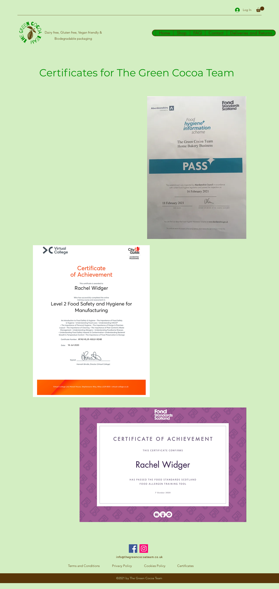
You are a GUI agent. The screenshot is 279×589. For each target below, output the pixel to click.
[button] (260, 9)
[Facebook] (133, 548)
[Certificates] (185, 566)
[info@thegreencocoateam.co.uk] (139, 557)
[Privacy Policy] (121, 566)
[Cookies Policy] (154, 566)
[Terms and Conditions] (84, 566)
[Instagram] (144, 548)
